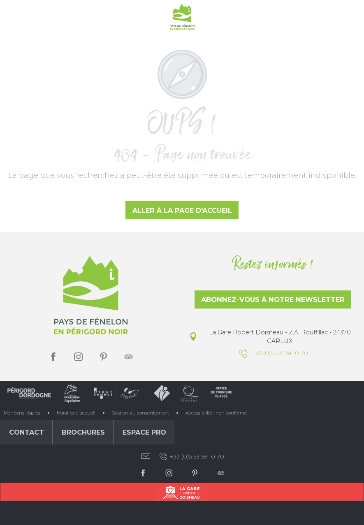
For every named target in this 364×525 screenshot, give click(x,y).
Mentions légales (22, 413)
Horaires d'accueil (76, 413)
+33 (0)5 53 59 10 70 (191, 456)
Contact (26, 432)
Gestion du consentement (140, 413)
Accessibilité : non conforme (216, 413)
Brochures (83, 432)
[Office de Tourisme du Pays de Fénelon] (182, 18)
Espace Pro (144, 432)
